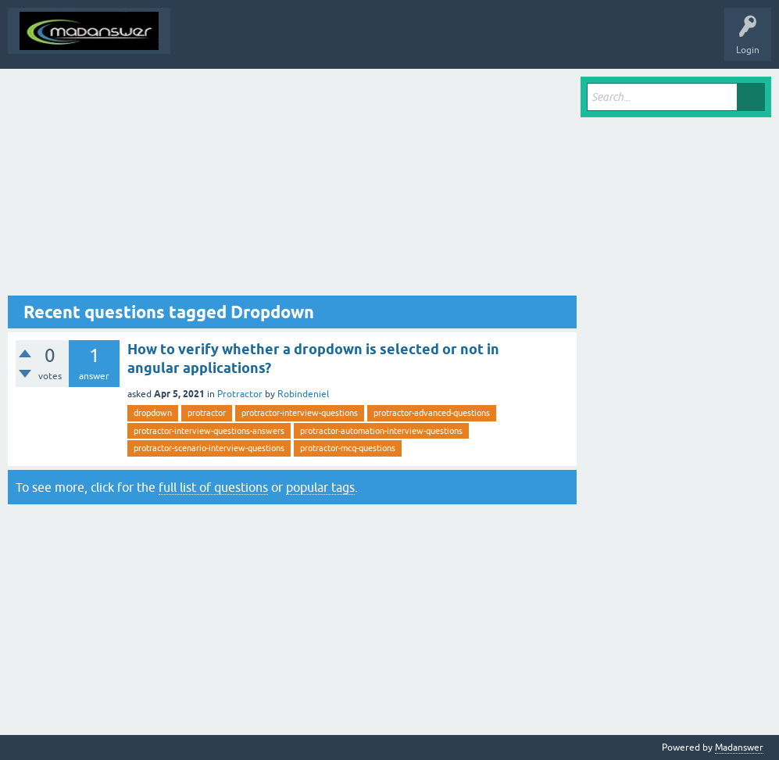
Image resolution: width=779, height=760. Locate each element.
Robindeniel (303, 394)
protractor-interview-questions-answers (209, 431)
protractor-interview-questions (299, 413)
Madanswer (739, 747)
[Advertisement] (292, 186)
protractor (207, 413)
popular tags (320, 487)
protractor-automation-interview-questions (381, 431)
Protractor (240, 394)
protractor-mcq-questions (347, 448)
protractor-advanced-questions (431, 413)
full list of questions (213, 487)
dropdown (153, 413)
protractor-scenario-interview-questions (209, 448)
